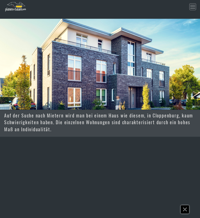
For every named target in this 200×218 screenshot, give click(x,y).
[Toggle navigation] (192, 6)
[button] (185, 210)
